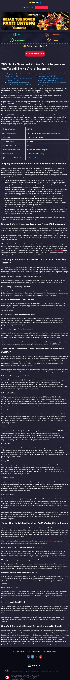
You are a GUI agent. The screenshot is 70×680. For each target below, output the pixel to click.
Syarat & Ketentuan (33, 651)
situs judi (19, 95)
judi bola (25, 187)
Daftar (41, 7)
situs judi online (58, 250)
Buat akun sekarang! (33, 158)
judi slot (11, 399)
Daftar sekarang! (35, 53)
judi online (49, 541)
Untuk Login (27, 7)
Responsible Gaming (49, 651)
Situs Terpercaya (19, 651)
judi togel (58, 467)
